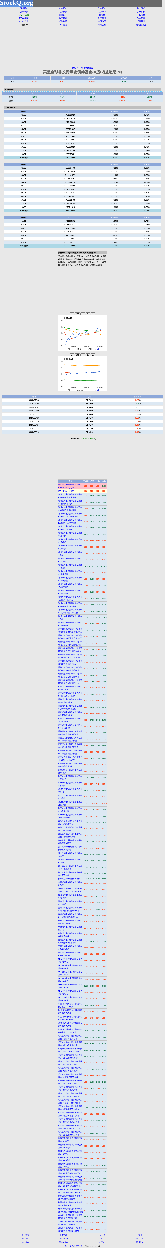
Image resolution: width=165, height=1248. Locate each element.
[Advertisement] (82, 46)
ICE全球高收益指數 (66, 491)
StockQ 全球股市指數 (73, 1246)
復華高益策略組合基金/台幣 (69, 879)
